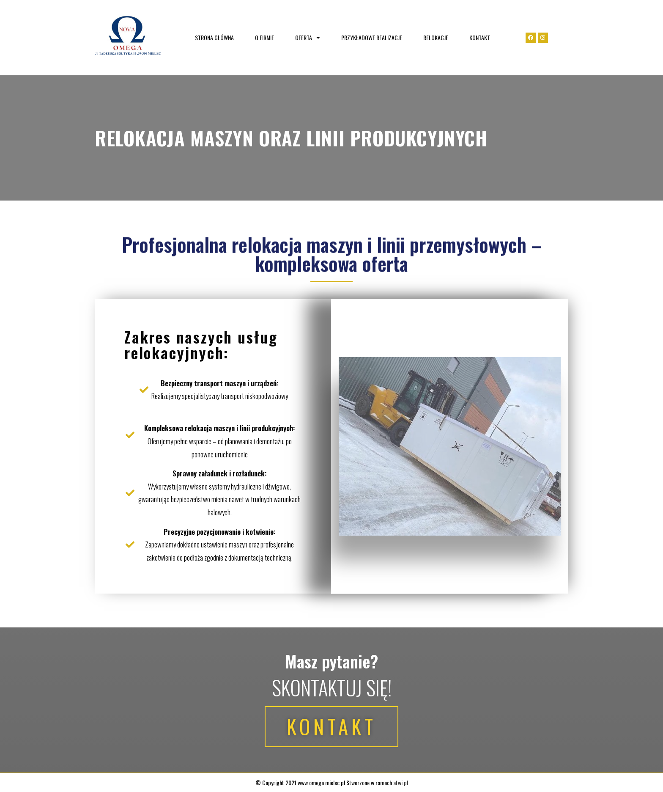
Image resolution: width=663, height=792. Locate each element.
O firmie (264, 37)
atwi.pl (400, 782)
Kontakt (479, 37)
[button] (331, 726)
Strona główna (214, 37)
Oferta (307, 37)
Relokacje (435, 37)
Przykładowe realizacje (371, 37)
